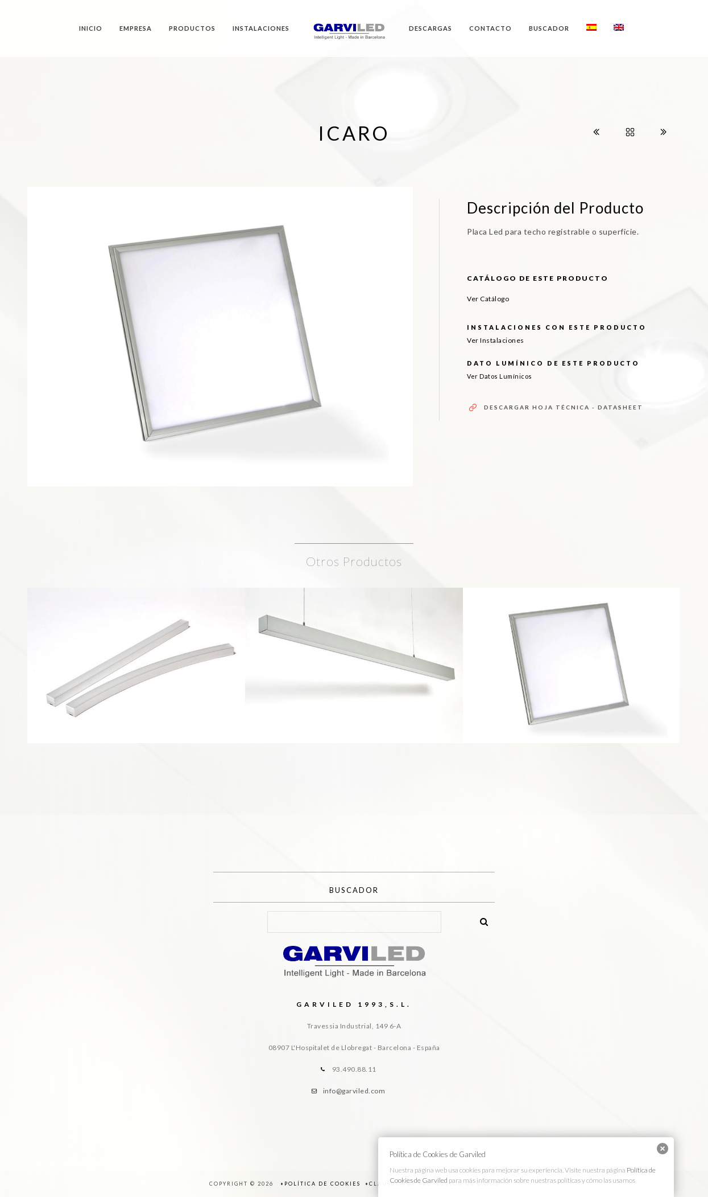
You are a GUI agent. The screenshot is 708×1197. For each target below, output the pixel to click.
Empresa (135, 28)
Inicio (90, 28)
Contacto (490, 28)
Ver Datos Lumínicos (499, 376)
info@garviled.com (354, 1091)
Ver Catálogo (488, 298)
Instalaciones (261, 28)
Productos (192, 28)
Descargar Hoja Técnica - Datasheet (563, 407)
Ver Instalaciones (495, 340)
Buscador (549, 28)
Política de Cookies (322, 1183)
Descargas (430, 28)
